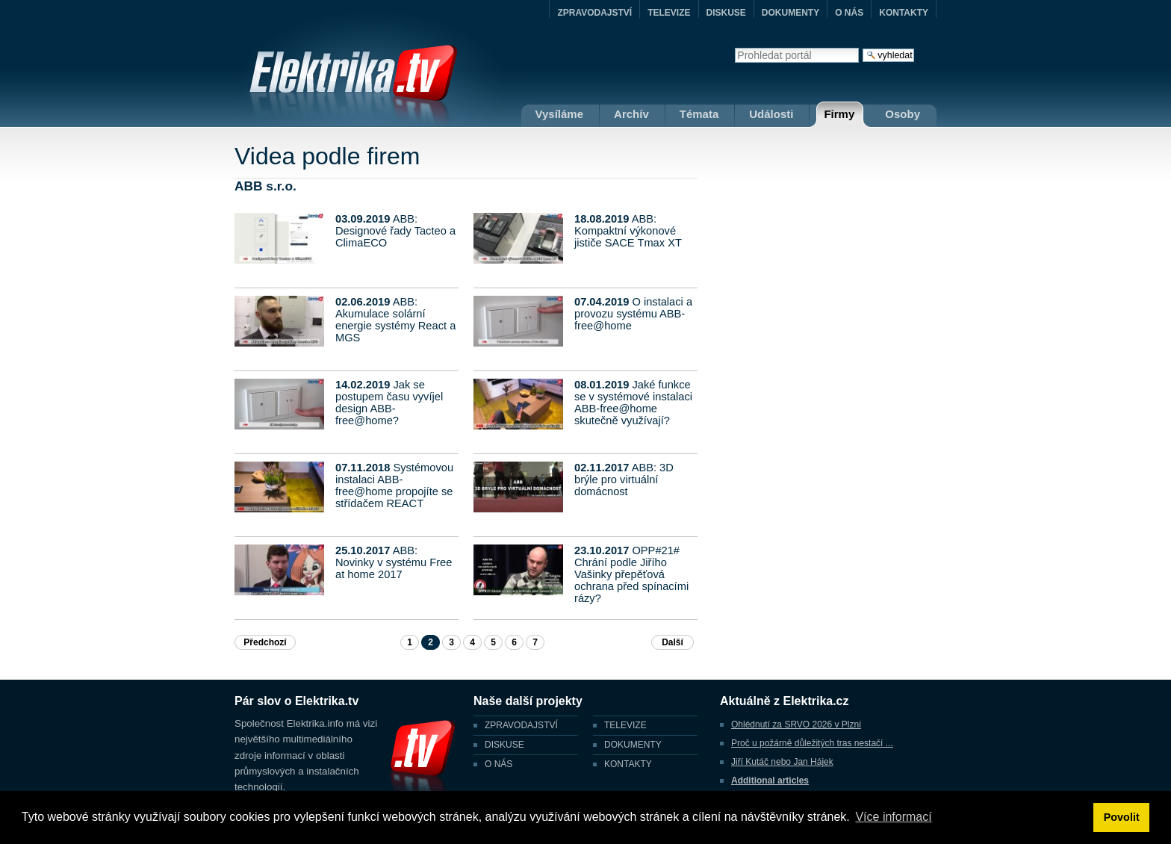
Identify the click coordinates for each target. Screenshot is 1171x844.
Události (771, 114)
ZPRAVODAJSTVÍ (594, 12)
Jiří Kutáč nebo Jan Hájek (782, 762)
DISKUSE (726, 12)
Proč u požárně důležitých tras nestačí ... (812, 743)
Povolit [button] (1122, 817)
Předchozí (264, 642)
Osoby (902, 114)
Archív (631, 114)
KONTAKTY (903, 12)
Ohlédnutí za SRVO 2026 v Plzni (796, 724)
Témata (699, 114)
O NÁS (849, 12)
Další (672, 642)
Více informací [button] (893, 816)
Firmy (839, 114)
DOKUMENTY (790, 12)
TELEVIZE (668, 12)
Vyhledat (734, 47)
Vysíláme (559, 114)
